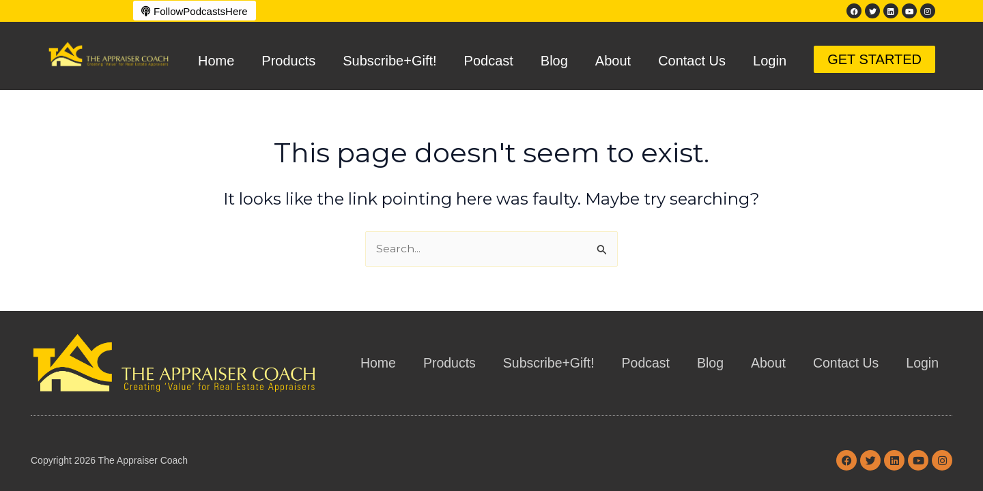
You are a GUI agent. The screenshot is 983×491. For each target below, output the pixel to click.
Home (216, 60)
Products (288, 60)
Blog (554, 60)
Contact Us (692, 60)
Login (769, 60)
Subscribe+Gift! (389, 60)
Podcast (488, 60)
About (613, 60)
